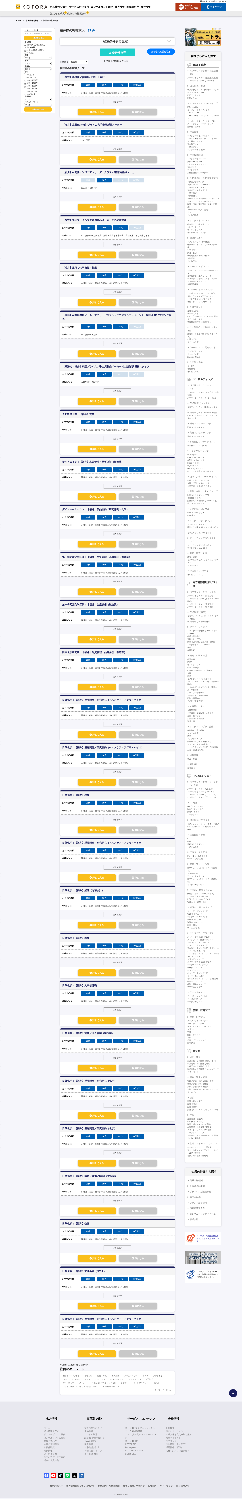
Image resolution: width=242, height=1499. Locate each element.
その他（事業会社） (195, 701)
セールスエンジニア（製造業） (200, 1147)
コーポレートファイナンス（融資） (202, 293)
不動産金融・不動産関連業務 (204, 178)
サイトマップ (166, 1486)
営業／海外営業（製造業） (198, 1156)
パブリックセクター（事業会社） (201, 596)
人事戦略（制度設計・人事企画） (201, 713)
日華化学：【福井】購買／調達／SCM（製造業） (89, 1176)
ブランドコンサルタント (197, 548)
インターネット (116, 1380)
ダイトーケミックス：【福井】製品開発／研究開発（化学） (95, 509)
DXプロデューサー (195, 806)
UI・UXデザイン (194, 928)
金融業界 (88, 1432)
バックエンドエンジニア (197, 945)
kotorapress (130, 1448)
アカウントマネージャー (197, 876)
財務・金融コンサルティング (204, 491)
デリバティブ (68, 1384)
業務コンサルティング (200, 432)
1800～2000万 (31, 91)
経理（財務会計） (194, 636)
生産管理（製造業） (195, 1119)
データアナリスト (194, 1002)
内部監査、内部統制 (195, 730)
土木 (189, 212)
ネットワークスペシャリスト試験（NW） (80, 1387)
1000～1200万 (31, 80)
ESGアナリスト (193, 95)
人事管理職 (192, 710)
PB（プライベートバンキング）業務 (202, 316)
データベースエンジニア (197, 965)
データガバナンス (194, 999)
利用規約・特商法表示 (108, 1486)
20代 (27, 50)
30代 (34, 50)
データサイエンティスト (197, 996)
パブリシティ (172, 1441)
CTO (189, 838)
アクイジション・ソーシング (199, 185)
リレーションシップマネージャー (201, 296)
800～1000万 (30, 77)
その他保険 (192, 261)
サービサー (192, 366)
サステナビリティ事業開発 (198, 622)
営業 (189, 1032)
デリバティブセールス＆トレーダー (202, 279)
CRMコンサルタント (195, 460)
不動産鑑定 (192, 193)
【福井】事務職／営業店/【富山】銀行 (83, 77)
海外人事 (191, 721)
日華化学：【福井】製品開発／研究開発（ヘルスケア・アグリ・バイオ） (103, 700)
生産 (192, 1115)
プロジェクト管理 (198, 852)
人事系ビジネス (197, 706)
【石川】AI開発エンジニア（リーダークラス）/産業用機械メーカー (99, 172)
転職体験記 (49, 1448)
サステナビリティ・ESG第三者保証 (202, 413)
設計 (192, 1097)
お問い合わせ (56, 1486)
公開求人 (28, 45)
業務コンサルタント (195, 436)
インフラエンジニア (195, 970)
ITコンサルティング (199, 451)
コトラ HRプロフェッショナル (140, 1428)
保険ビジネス (196, 238)
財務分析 (88, 1377)
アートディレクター (195, 1024)
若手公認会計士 (92, 1448)
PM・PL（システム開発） (198, 856)
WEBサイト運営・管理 (196, 902)
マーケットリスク (194, 230)
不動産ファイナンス (195, 182)
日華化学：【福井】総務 (75, 795)
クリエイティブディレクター (199, 1026)
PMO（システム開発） (196, 859)
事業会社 (194, 1219)
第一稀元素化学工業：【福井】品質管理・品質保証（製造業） (96, 557)
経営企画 (191, 659)
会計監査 (191, 650)
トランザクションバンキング (199, 299)
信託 (189, 331)
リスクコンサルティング (201, 520)
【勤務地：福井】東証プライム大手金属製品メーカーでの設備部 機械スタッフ (105, 366)
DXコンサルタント (195, 468)
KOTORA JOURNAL (135, 1451)
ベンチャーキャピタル (196, 150)
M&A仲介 (191, 515)
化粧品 (156, 1384)
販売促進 (191, 1043)
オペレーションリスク (196, 233)
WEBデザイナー (194, 919)
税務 (189, 647)
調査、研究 (192, 557)
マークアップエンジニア (197, 911)
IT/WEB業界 (90, 1441)
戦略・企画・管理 (198, 655)
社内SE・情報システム (201, 890)
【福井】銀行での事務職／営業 (79, 267)
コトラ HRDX (131, 1441)
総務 (189, 676)
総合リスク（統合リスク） (198, 224)
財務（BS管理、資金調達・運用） (201, 642)
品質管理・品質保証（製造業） (200, 1127)
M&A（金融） (193, 107)
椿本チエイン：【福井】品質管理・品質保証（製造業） (93, 462)
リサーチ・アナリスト (196, 281)
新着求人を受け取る (161, 51)
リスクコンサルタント (196, 524)
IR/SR (189, 662)
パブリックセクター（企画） (204, 592)
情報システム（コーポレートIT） (201, 894)
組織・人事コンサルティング (204, 476)
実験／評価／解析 (198, 1077)
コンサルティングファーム (203, 1214)
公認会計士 (151, 1380)
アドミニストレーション (95, 1380)
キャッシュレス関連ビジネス (204, 347)
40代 (41, 50)
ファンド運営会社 (198, 1202)
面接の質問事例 (51, 1445)
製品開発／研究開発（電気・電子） (202, 1061)
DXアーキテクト (194, 812)
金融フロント (196, 307)
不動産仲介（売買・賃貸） (198, 210)
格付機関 (191, 369)
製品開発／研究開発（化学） (199, 1066)
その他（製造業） (194, 1138)
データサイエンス (198, 992)
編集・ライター (193, 1035)
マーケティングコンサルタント (200, 545)
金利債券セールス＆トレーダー (200, 276)
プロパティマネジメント (197, 190)
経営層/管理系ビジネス (95, 1438)
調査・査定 (192, 253)
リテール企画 (192, 342)
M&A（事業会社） (194, 698)
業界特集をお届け (93, 1428)
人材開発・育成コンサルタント (200, 486)
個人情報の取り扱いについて (80, 1486)
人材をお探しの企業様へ (208, 1)
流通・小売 (102, 1377)
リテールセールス (194, 319)
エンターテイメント (71, 1377)
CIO (189, 841)
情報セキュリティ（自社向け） (200, 741)
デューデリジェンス (111, 1387)
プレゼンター (192, 167)
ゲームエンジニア (194, 981)
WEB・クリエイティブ (201, 907)
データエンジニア (194, 967)
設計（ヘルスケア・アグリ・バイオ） (203, 1110)
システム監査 (192, 733)
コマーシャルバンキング (201, 289)
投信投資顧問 (196, 155)
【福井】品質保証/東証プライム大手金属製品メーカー (92, 124)
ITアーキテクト (193, 466)
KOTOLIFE (130, 1445)
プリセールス (192, 873)
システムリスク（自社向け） (199, 744)
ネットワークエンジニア (197, 973)
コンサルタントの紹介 (54, 1438)
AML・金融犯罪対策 (195, 750)
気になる (138, 112)
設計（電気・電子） (195, 1101)
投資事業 (194, 132)
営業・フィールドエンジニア (204, 1143)
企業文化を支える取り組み (179, 1435)
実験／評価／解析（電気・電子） (201, 1081)
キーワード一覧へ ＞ (163, 1391)
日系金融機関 (196, 1180)
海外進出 (194, 764)
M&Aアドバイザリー (195, 513)
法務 (189, 736)
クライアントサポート (196, 693)
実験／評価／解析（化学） (198, 1087)
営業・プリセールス (199, 864)
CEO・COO (192, 759)
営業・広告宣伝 (197, 1017)
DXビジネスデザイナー (197, 809)
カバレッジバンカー (71, 1380)
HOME (18, 20)
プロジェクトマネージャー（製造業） (203, 1135)
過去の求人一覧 (51, 1461)
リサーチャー (192, 565)
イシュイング (192, 354)
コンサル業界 (90, 1435)
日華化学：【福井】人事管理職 (79, 986)
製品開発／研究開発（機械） (199, 1064)
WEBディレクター (195, 922)
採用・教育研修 (193, 716)
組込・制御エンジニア (196, 984)
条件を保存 (117, 52)
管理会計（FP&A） (195, 639)
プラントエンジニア (195, 1133)
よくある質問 (50, 1454)
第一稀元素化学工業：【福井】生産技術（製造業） (90, 605)
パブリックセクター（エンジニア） (202, 794)
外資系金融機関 (197, 1186)
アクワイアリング (194, 351)
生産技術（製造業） (195, 1122)
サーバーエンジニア (195, 976)
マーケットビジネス (199, 266)
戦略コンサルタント (195, 427)
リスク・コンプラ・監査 (201, 726)
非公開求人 (39, 45)
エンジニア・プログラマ (201, 933)
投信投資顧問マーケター (197, 173)
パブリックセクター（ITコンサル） (202, 398)
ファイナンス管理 (198, 627)
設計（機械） (192, 1104)
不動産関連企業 (197, 1208)
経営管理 (194, 755)
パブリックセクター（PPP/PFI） (201, 81)
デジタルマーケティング (197, 917)
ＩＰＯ (145, 1377)
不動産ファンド (193, 147)
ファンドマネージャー (196, 159)
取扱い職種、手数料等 (134, 1486)
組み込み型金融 (193, 357)
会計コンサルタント (195, 498)
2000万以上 (29, 94)
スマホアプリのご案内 (54, 1458)
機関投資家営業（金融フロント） (201, 322)
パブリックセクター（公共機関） (201, 607)
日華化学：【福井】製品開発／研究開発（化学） (89, 1081)
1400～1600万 (31, 86)
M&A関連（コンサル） (201, 508)
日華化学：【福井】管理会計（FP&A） (84, 1272)
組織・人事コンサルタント (198, 480)
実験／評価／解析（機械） (198, 1084)
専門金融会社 (196, 1197)
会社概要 (170, 1428)
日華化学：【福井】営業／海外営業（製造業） (88, 1033)
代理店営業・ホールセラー (198, 256)
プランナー (192, 1029)
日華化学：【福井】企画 (75, 1224)
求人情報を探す (32, 20)
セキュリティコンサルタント (199, 533)
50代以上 (28, 53)
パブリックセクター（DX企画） (200, 789)
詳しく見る (96, 112)
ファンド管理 (192, 170)
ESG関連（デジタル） (201, 820)
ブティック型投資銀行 (200, 1191)
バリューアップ (130, 1377)
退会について (182, 1486)
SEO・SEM (192, 925)
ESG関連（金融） (198, 86)
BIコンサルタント (194, 463)
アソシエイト (158, 1377)
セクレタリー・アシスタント (199, 679)
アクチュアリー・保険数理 (198, 242)
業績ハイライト (173, 1438)
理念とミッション (174, 1432)
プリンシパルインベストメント (200, 136)
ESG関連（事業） (198, 612)
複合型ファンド (193, 144)
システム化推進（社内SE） (198, 896)
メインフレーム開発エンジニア (200, 940)
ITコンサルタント (194, 455)
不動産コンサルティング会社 (104, 1384)
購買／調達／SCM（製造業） (199, 1124)
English (223, 1)
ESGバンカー (193, 98)
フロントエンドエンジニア (198, 942)
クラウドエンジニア (195, 959)
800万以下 (29, 74)
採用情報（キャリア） (176, 1445)
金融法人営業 (192, 311)
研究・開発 (195, 1057)
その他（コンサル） (199, 570)
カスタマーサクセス (195, 885)
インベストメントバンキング (204, 103)
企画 (189, 673)
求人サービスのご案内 (54, 1435)
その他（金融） (197, 362)
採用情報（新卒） (174, 1448)
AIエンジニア (192, 815)
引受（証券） (192, 339)
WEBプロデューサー (195, 914)
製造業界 (88, 1445)
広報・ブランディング (196, 1040)
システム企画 (192, 847)
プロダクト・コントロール (198, 645)
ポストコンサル (134, 1380)
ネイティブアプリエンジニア (199, 962)
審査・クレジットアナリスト (199, 302)
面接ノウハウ (50, 1441)
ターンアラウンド (141, 1384)
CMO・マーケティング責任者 (199, 670)
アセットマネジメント (196, 187)
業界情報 (48, 1451)
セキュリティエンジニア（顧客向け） (203, 979)
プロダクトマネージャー (197, 695)
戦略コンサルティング (200, 423)
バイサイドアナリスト (196, 164)
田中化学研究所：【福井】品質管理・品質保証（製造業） (94, 652)
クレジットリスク (194, 227)
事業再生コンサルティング (203, 441)
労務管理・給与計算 (195, 718)
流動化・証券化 (193, 127)
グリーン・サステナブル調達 (199, 1130)
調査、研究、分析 (198, 553)
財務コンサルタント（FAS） (199, 495)
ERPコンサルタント (195, 457)
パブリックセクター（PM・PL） (201, 792)
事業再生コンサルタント (197, 445)
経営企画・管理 (197, 834)
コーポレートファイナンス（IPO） (202, 121)
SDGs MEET (131, 1454)
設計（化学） (192, 1107)
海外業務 (115, 1377)
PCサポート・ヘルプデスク (198, 899)
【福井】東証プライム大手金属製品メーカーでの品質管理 (94, 220)
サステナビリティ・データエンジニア (203, 824)
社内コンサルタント (195, 844)
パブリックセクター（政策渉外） (201, 604)
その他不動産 (192, 215)
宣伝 (189, 1037)
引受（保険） (192, 250)
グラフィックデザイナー (197, 1021)
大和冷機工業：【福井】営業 (78, 414)
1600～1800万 (31, 88)
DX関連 (193, 802)
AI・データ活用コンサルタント (200, 471)
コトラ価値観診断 (133, 1432)
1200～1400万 (31, 83)
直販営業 (191, 258)
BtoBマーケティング (195, 668)
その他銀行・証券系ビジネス (204, 327)
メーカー (83, 1384)
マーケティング (193, 665)
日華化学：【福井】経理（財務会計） (83, 891)
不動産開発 (192, 196)
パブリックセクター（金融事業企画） (203, 78)
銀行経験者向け (92, 1454)
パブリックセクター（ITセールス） (202, 797)
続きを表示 (117, 102)
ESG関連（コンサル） (201, 403)
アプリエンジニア (194, 987)
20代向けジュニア (93, 1451)
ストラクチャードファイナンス (200, 124)
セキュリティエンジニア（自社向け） (203, 747)
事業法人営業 (192, 314)
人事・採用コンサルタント (198, 483)
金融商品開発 (192, 284)
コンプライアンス (194, 739)
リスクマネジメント (199, 220)
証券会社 (124, 1384)
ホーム (47, 1428)
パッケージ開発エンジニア (198, 937)
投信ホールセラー (194, 162)
